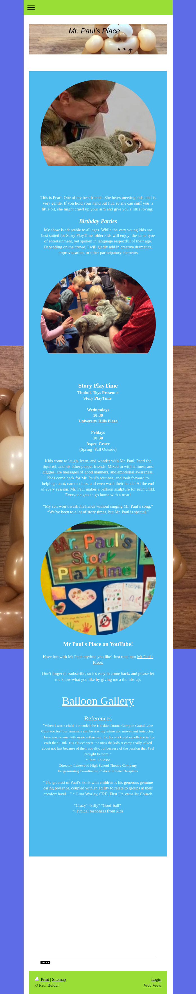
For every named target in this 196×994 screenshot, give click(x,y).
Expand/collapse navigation (98, 7)
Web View (152, 985)
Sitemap (59, 979)
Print (42, 979)
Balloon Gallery (98, 701)
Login (156, 979)
